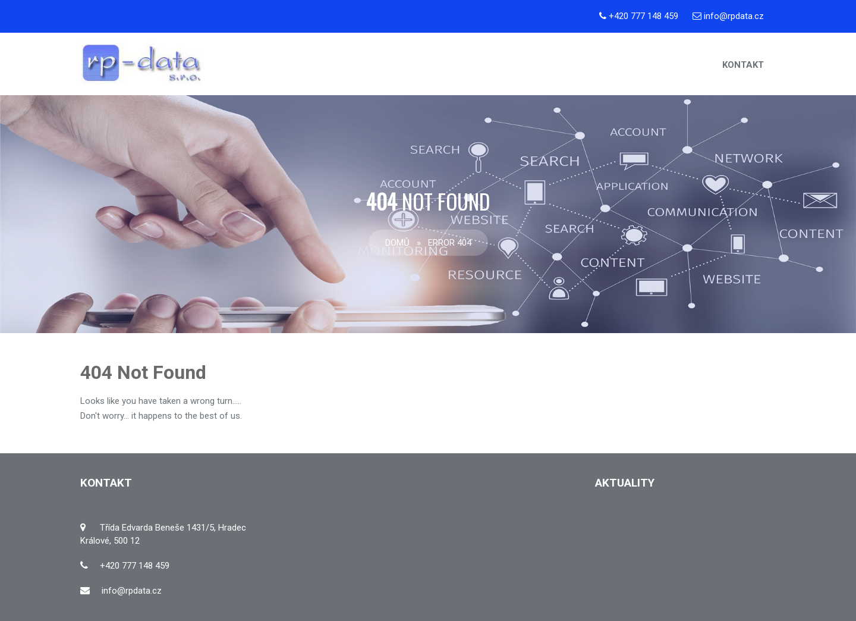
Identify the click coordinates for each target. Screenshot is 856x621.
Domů (397, 242)
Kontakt (743, 64)
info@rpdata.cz (734, 16)
